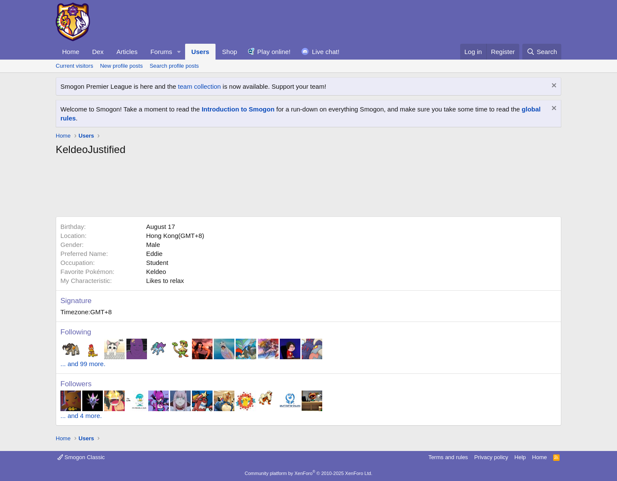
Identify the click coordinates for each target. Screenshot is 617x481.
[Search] (541, 52)
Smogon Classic (81, 457)
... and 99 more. (82, 363)
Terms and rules (448, 457)
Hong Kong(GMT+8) (175, 235)
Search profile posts (174, 66)
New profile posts (121, 66)
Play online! (274, 51)
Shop (229, 51)
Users (201, 51)
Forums (161, 51)
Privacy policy (491, 457)
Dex (98, 51)
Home (70, 51)
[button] (179, 52)
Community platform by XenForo (308, 473)
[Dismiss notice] (553, 86)
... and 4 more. (81, 415)
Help (520, 457)
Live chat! (325, 51)
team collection (199, 86)
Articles (127, 51)
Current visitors (74, 66)
